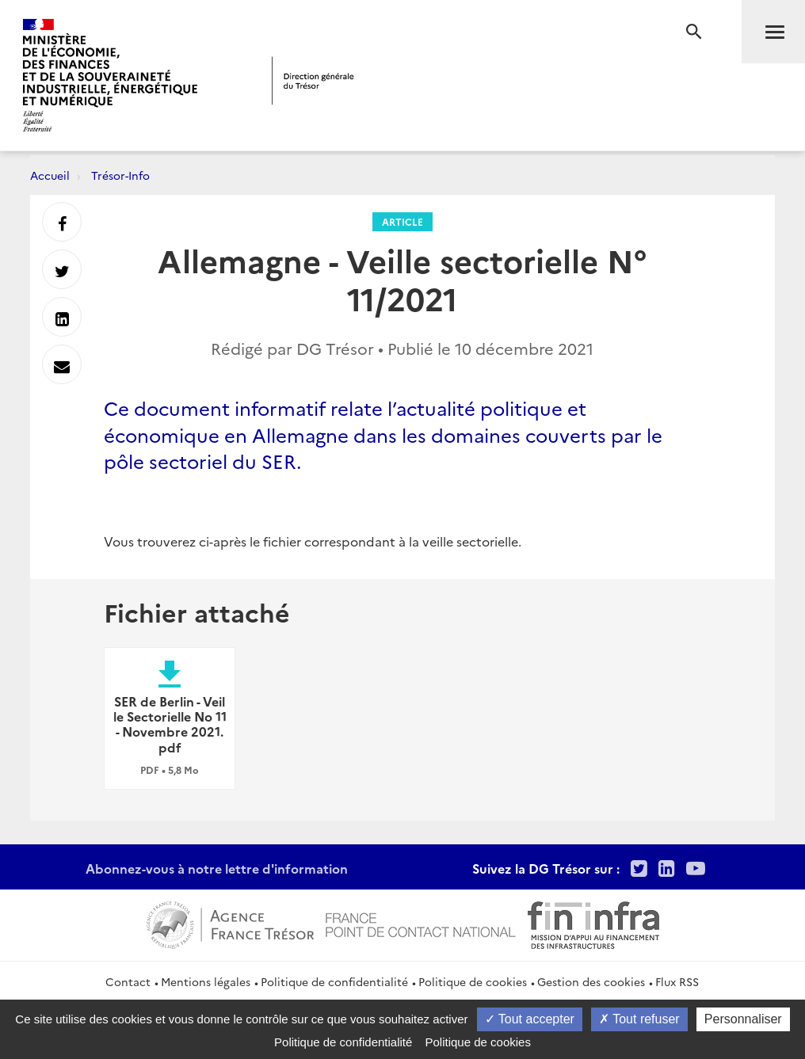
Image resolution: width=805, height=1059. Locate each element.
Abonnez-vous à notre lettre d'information (217, 868)
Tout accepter (529, 1019)
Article (402, 221)
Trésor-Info (120, 175)
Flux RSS (677, 981)
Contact (128, 981)
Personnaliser (743, 1019)
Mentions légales (205, 981)
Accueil (50, 175)
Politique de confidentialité (334, 981)
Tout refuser (639, 1019)
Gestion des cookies (591, 981)
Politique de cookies (472, 981)
